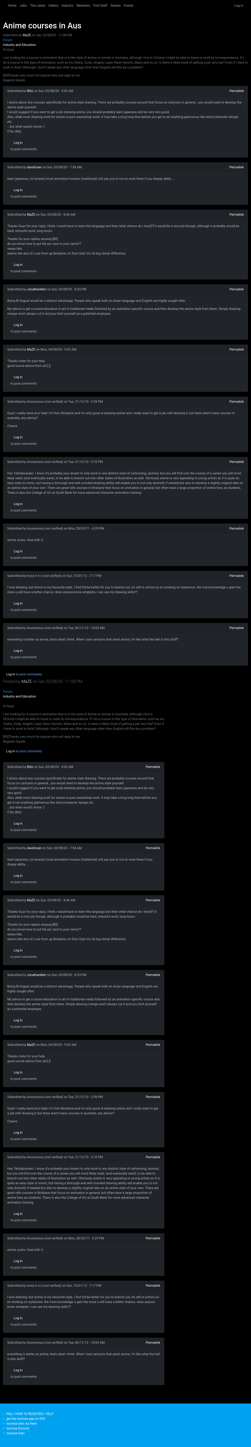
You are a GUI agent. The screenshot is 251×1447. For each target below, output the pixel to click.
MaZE (27, 35)
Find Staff (100, 5)
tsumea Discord (17, 1428)
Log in (238, 5)
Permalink (236, 91)
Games (115, 5)
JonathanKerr (36, 289)
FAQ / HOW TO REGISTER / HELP (30, 1414)
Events (128, 5)
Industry (67, 5)
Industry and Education (19, 45)
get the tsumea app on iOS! (25, 1419)
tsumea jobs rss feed (21, 1423)
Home (12, 5)
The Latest (37, 5)
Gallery (53, 5)
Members (83, 5)
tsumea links (15, 1433)
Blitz (30, 91)
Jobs (23, 5)
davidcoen (34, 167)
